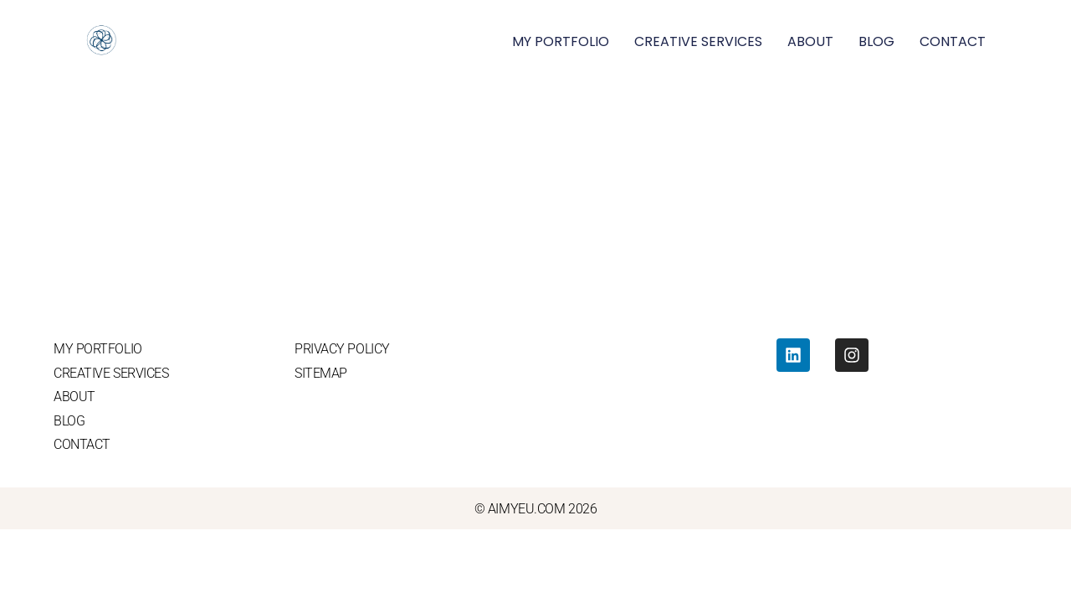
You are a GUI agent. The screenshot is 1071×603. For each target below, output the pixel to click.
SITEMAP (321, 373)
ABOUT (810, 41)
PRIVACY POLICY (342, 349)
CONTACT (953, 41)
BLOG (876, 41)
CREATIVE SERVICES (698, 41)
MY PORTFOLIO (560, 41)
